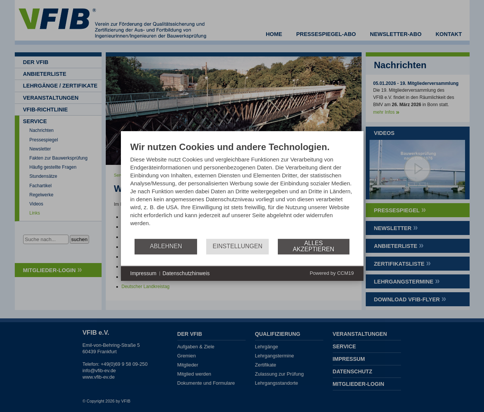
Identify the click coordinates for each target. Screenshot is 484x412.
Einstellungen (237, 246)
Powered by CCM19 (332, 273)
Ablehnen (166, 246)
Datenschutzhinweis (186, 273)
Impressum (143, 273)
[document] (242, 190)
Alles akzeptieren (313, 246)
